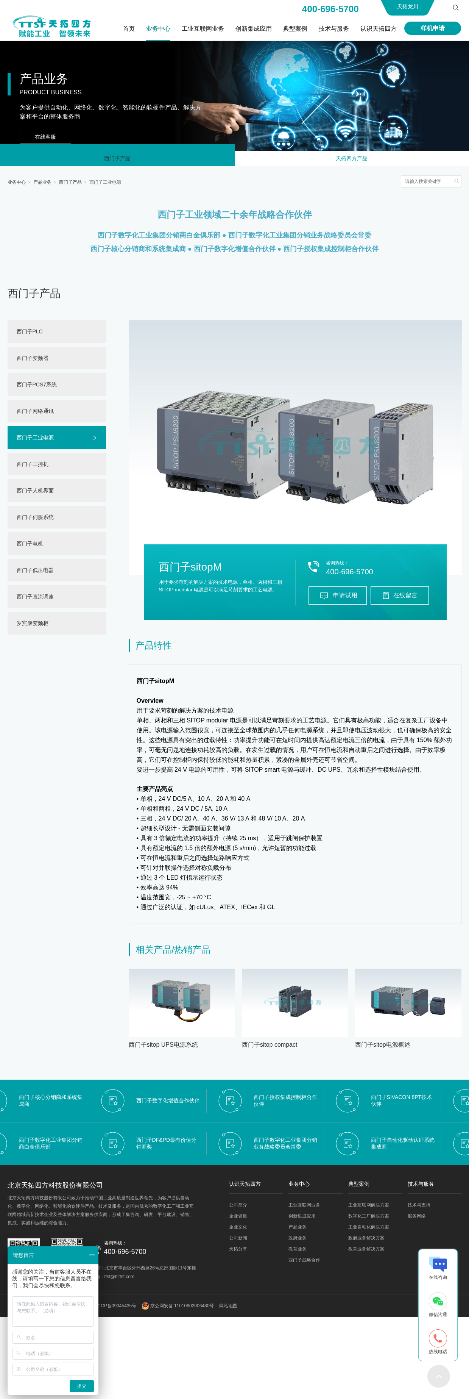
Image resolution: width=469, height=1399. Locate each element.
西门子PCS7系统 (37, 388)
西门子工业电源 (105, 185)
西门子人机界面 (35, 494)
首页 (129, 28)
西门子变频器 (32, 361)
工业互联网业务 (203, 28)
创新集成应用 (253, 28)
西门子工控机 (32, 467)
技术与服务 (334, 28)
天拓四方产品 (351, 160)
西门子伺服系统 (35, 520)
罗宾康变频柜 (32, 626)
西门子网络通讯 (35, 414)
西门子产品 (117, 160)
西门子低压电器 (35, 573)
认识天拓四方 (378, 28)
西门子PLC (30, 334)
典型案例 (295, 28)
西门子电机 (30, 547)
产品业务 (42, 185)
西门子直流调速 (35, 600)
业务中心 (158, 28)
